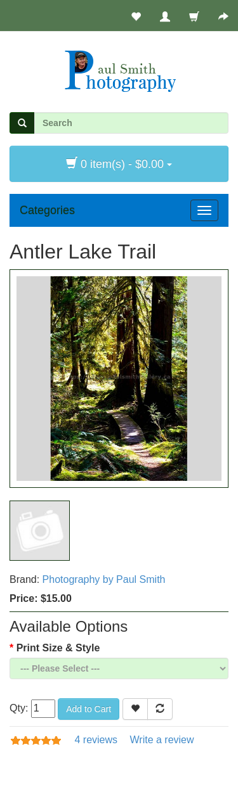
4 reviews (95, 739)
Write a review (161, 739)
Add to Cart (88, 709)
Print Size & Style (58, 647)
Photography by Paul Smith (104, 579)
